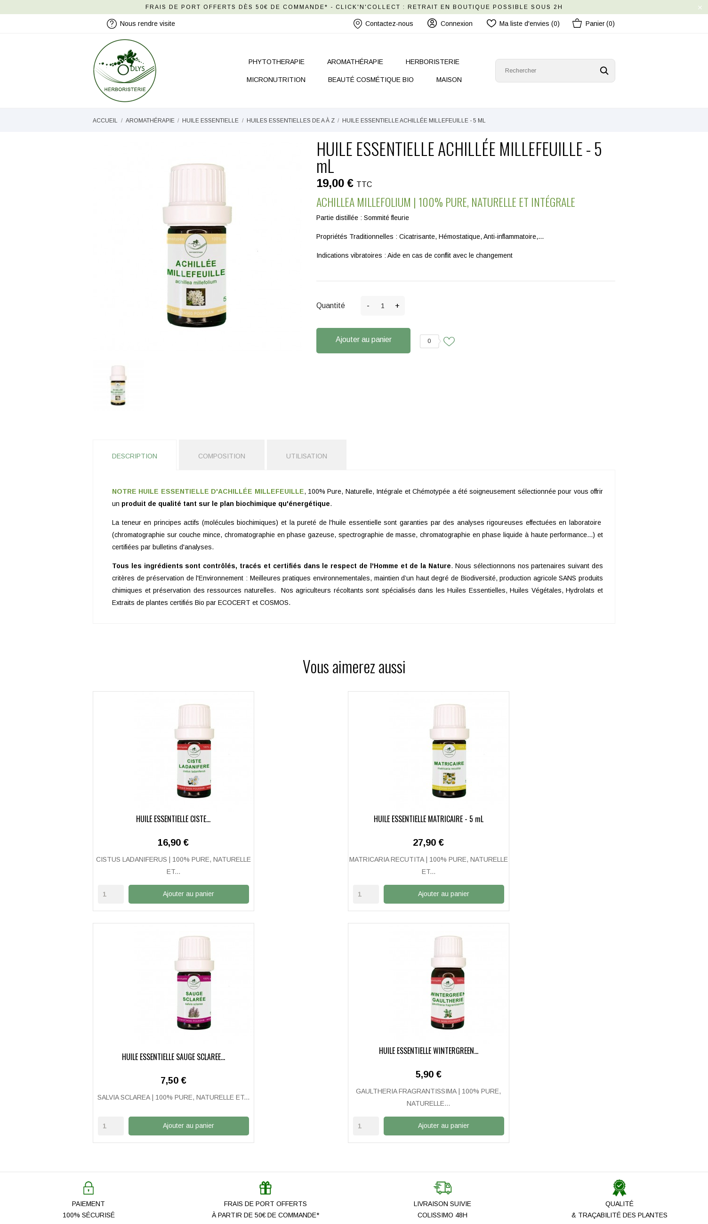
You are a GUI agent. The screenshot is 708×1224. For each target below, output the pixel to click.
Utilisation (306, 456)
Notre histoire (247, 1071)
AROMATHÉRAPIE (355, 61)
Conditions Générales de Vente (408, 1139)
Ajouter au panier (364, 339)
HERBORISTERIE (432, 61)
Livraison (374, 1085)
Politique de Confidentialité (400, 1126)
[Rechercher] (555, 70)
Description (134, 456)
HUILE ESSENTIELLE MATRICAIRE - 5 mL (287, 819)
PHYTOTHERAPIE (277, 61)
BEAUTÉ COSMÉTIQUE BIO (371, 79)
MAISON (449, 79)
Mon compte (379, 1071)
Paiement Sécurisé (389, 1098)
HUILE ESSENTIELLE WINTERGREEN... (555, 819)
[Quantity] (111, 893)
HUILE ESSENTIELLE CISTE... (153, 819)
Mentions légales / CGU (396, 1112)
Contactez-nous (383, 24)
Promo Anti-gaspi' (253, 1139)
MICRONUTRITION (276, 79)
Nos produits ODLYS (258, 1112)
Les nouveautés (251, 1126)
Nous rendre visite (254, 1098)
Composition (221, 456)
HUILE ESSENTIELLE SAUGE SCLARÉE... (421, 819)
